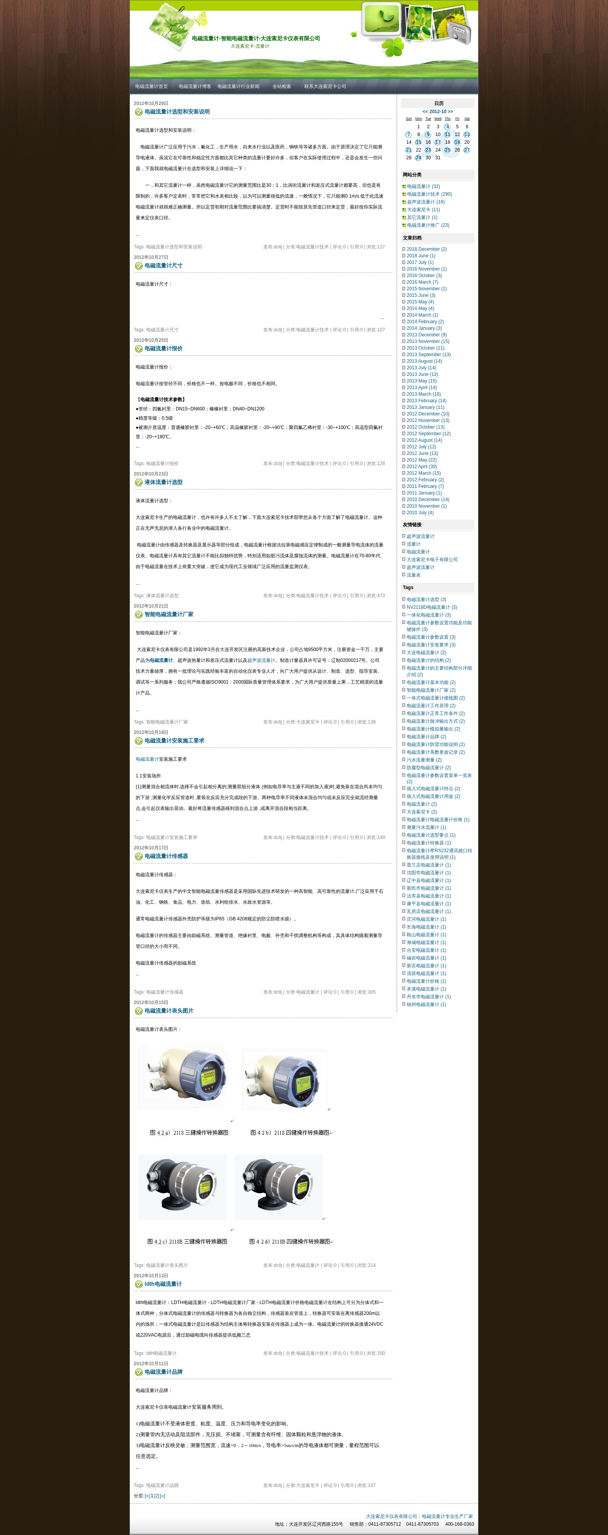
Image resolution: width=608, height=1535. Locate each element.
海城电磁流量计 (426, 942)
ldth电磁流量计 (163, 1284)
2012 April (422, 466)
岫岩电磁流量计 (426, 958)
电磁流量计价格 (426, 981)
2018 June (421, 255)
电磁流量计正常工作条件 (436, 713)
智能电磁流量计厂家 (169, 614)
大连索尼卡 (423, 209)
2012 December (428, 414)
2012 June (422, 453)
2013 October (425, 348)
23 (428, 150)
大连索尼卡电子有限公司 (432, 559)
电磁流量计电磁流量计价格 (438, 819)
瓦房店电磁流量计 (429, 911)
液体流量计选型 (164, 482)
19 (457, 142)
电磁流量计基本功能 (431, 682)
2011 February (425, 486)
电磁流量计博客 (195, 86)
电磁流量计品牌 (164, 1372)
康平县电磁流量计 (429, 903)
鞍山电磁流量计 (426, 934)
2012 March (424, 473)
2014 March (422, 315)
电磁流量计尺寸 (164, 265)
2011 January (424, 493)
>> (450, 111)
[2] (156, 1496)
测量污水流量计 (426, 827)
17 (437, 142)
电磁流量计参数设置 (431, 637)
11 (447, 134)
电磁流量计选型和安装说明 (177, 112)
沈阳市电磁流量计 (429, 872)
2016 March (422, 282)
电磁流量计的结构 (429, 660)
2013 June (422, 374)
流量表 (414, 575)
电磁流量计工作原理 (431, 705)
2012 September (429, 433)
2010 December (428, 499)
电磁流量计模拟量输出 (433, 729)
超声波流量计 (261, 660)
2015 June (421, 295)
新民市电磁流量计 (429, 888)
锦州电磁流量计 (426, 1004)
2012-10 (437, 111)
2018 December (427, 249)
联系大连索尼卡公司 (325, 86)
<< (425, 111)
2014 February (425, 321)
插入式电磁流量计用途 (433, 796)
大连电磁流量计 (426, 652)
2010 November (427, 506)
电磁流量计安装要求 (431, 645)
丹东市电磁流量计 (429, 996)
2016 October (424, 275)
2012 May (422, 460)
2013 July (421, 367)
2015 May (420, 302)
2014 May (420, 308)
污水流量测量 (424, 760)
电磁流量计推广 (428, 225)
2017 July (420, 262)
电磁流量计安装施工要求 (174, 740)
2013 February (427, 400)
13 (467, 134)
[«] (147, 1496)
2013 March (424, 394)
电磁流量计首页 (151, 86)
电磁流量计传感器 (166, 856)
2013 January (425, 407)
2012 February (425, 479)
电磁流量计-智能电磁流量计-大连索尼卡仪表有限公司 (256, 38)
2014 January (424, 328)
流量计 (414, 544)
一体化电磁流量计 (429, 615)
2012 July (421, 447)
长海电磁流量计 (426, 927)
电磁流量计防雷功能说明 (436, 744)
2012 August (424, 440)
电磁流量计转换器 (429, 843)
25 (447, 150)
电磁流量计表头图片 (169, 1011)
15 (418, 142)
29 (418, 157)
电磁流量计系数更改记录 (436, 752)
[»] (162, 1496)
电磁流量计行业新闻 (238, 86)
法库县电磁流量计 (429, 896)
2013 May (422, 381)
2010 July (420, 512)
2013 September (429, 354)
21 (408, 150)
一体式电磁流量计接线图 (436, 698)
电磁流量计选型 (426, 599)
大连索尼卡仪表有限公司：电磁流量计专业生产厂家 (419, 1516)
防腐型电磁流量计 (429, 767)
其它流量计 (422, 217)
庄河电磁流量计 (426, 919)
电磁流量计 (147, 759)
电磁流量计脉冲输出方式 (436, 721)
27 (467, 150)
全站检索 (282, 86)
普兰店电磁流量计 (429, 865)
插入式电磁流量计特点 (433, 788)
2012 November (428, 420)
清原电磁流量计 (426, 973)
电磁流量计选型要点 (431, 835)
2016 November (427, 269)
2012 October (425, 427)
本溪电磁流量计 (426, 989)
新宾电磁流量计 (426, 965)
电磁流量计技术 (429, 194)
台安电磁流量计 (426, 950)
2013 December (427, 335)
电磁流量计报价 (164, 348)
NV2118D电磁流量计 (432, 607)
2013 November (428, 341)
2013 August (424, 361)
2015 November (427, 288)
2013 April (422, 387)
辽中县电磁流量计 (429, 880)
